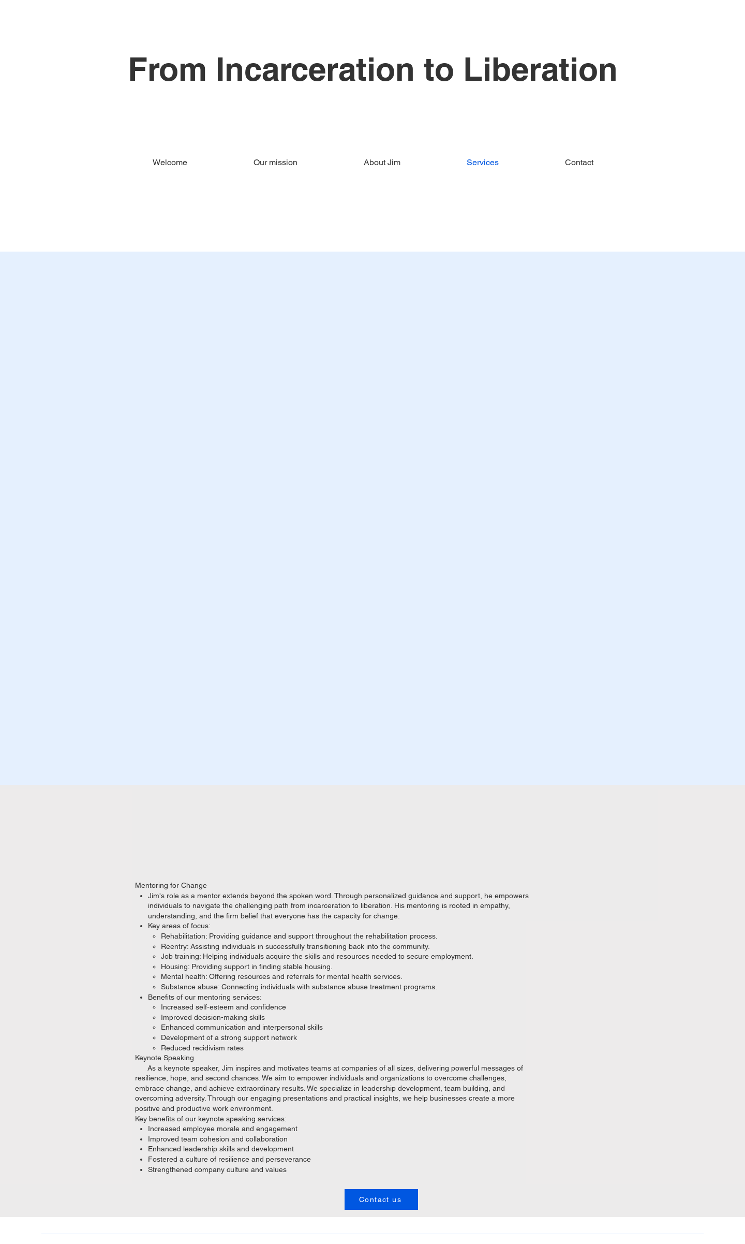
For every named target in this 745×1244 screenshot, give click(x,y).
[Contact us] (381, 1199)
